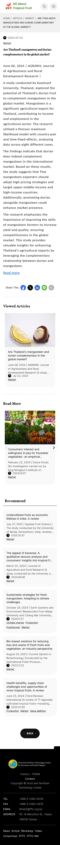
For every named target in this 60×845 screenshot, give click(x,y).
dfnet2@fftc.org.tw (30, 809)
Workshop (27, 830)
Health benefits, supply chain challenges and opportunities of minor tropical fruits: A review (26, 686)
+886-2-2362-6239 (31, 798)
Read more (11, 272)
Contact (30, 778)
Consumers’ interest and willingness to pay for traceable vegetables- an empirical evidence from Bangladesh (28, 453)
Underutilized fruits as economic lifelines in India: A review (27, 516)
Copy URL (51, 287)
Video (38, 830)
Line (44, 287)
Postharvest (13, 627)
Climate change (15, 622)
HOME (6, 18)
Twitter (30, 287)
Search (44, 6)
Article (17, 18)
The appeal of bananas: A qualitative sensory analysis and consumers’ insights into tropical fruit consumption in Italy (29, 556)
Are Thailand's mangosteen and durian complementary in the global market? (29, 22)
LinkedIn (37, 287)
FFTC (22, 836)
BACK (30, 733)
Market (29, 18)
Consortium (10, 836)
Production (32, 622)
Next (53, 447)
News (6, 830)
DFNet (21, 6)
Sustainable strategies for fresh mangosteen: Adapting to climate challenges (27, 598)
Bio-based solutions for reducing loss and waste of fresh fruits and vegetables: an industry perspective (29, 645)
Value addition (38, 710)
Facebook (23, 287)
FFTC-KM (32, 836)
